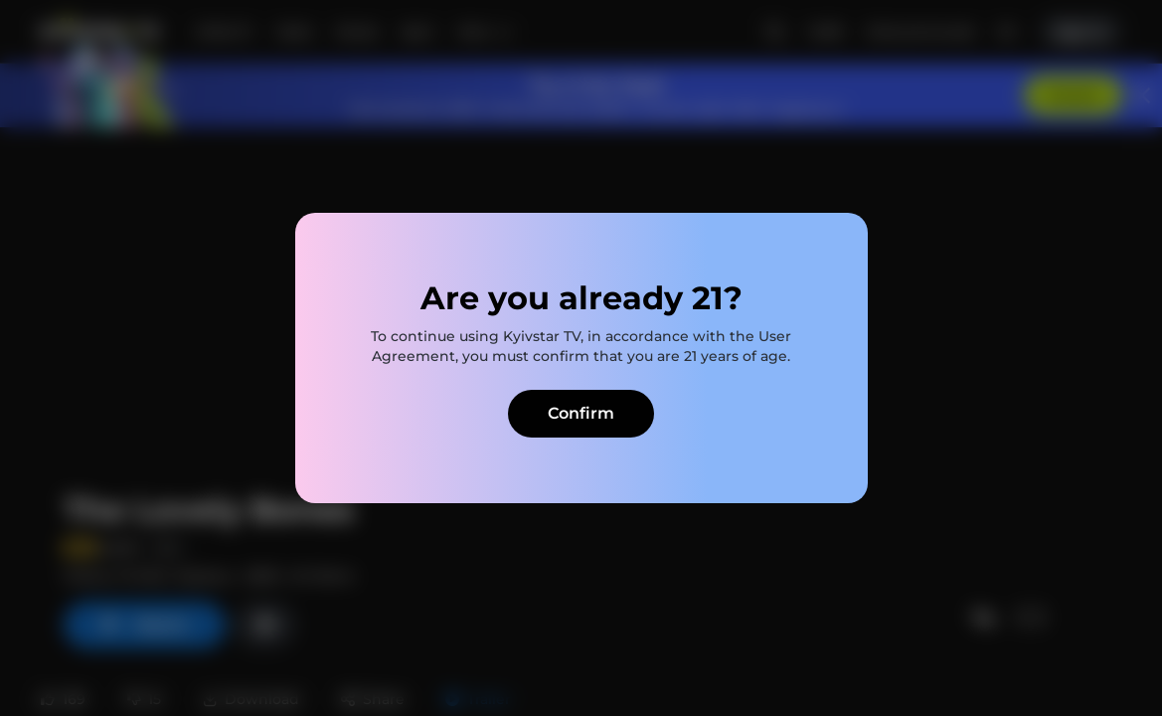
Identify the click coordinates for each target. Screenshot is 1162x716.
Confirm (581, 413)
